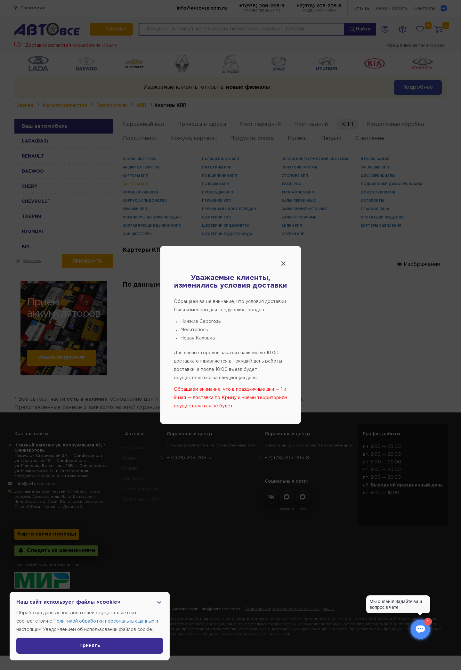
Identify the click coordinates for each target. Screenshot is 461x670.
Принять (89, 646)
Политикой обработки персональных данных (103, 621)
